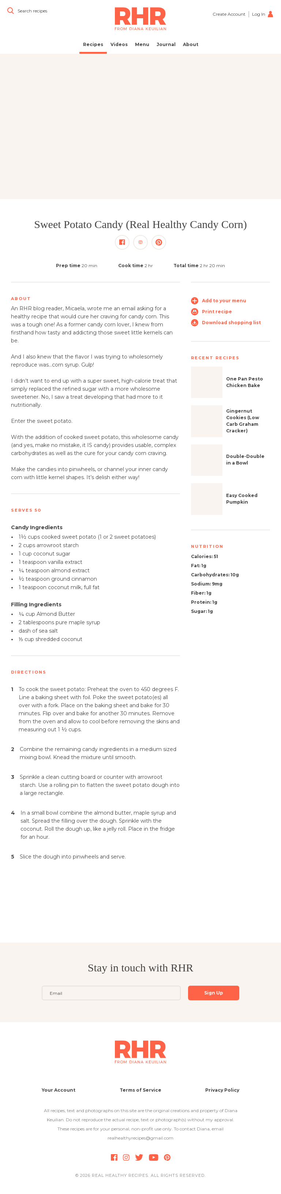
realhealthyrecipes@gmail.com (140, 1138)
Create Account (229, 14)
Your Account (58, 1090)
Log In (263, 14)
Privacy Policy (222, 1090)
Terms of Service (140, 1090)
